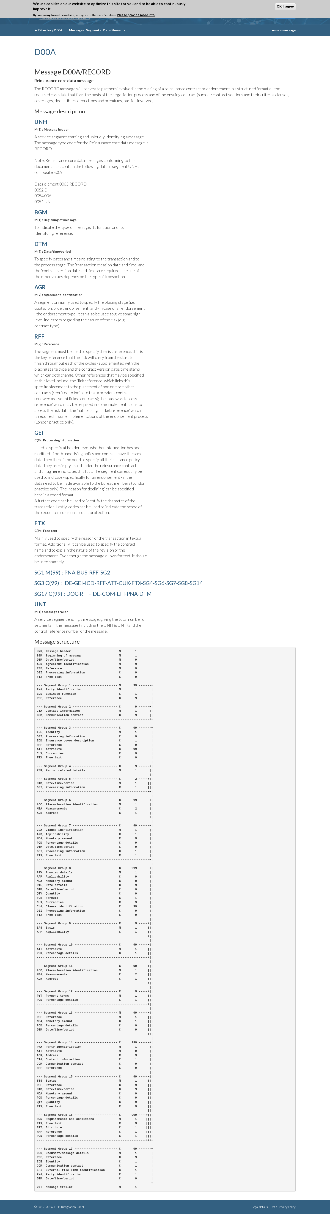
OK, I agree (285, 6)
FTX (39, 523)
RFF (39, 336)
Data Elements (114, 30)
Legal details (260, 1207)
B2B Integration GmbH (69, 1207)
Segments (93, 30)
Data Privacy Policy (283, 1207)
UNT (40, 604)
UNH (40, 121)
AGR (40, 287)
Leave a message (283, 30)
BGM (40, 212)
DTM (40, 244)
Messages (76, 30)
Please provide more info (136, 15)
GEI (38, 432)
